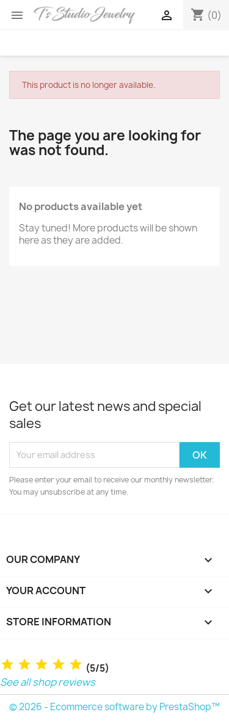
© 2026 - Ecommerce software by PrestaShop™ (114, 706)
